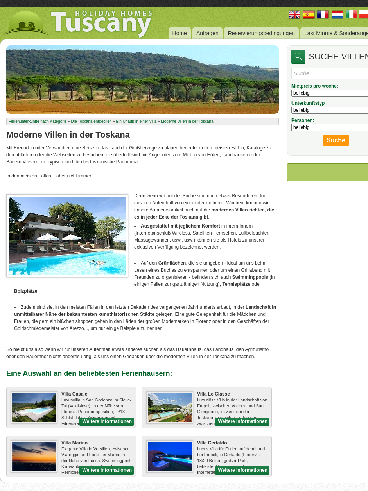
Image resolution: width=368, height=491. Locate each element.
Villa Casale (74, 394)
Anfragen (207, 33)
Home (179, 33)
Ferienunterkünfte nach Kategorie (37, 121)
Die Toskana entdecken (91, 121)
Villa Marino (74, 443)
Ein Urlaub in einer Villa (136, 121)
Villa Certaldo (212, 443)
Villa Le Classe (213, 394)
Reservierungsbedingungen (261, 33)
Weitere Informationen (107, 421)
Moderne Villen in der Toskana (187, 121)
